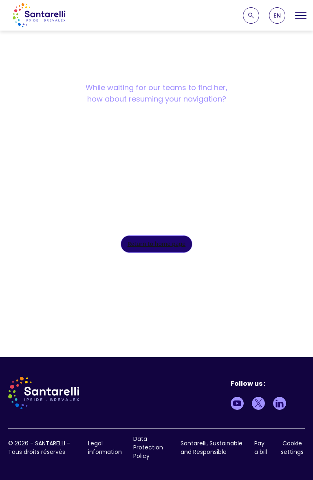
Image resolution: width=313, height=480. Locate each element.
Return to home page (157, 244)
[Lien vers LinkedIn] (279, 403)
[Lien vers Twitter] (258, 403)
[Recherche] (251, 15)
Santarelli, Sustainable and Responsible (211, 447)
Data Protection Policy (148, 447)
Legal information (105, 447)
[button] (277, 15)
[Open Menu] (300, 15)
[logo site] (39, 15)
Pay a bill (260, 447)
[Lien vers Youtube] (237, 403)
